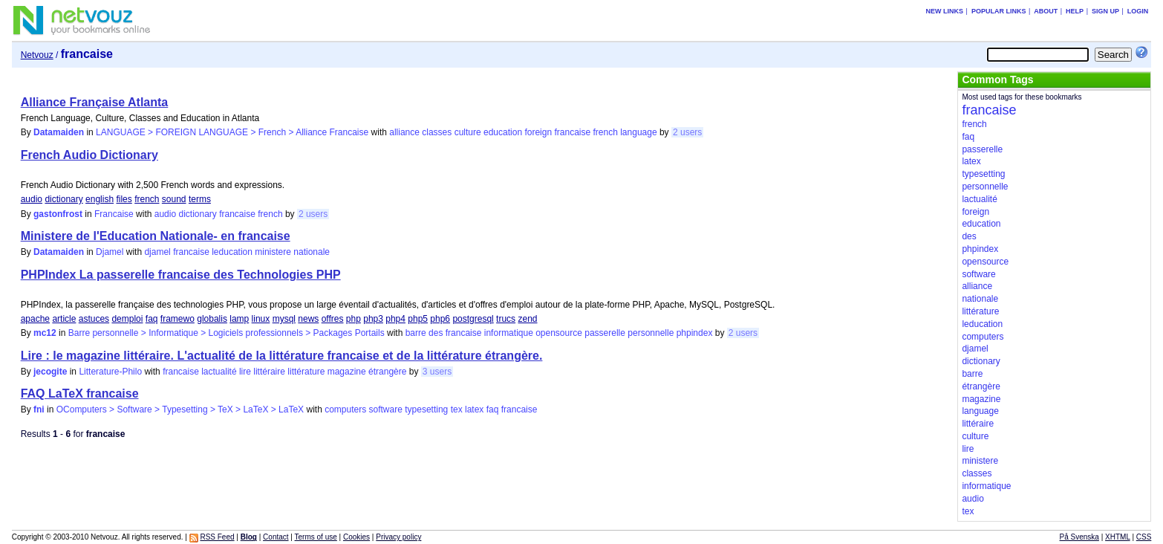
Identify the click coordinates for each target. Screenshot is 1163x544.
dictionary (63, 199)
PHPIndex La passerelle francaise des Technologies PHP (181, 274)
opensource (558, 333)
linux (261, 319)
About (1046, 11)
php (353, 319)
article (64, 319)
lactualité (218, 371)
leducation (232, 252)
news (308, 319)
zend (527, 319)
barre (415, 333)
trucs (505, 319)
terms (200, 199)
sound (174, 199)
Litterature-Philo (110, 371)
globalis (212, 319)
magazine (347, 371)
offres (333, 319)
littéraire (269, 371)
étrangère (387, 371)
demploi (127, 319)
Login (1138, 11)
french (605, 132)
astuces (94, 319)
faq (152, 319)
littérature (306, 371)
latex (474, 409)
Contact (275, 537)
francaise (572, 132)
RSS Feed (217, 537)
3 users (437, 371)
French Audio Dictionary (89, 155)
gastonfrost (57, 214)
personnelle (651, 333)
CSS (1144, 537)
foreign (538, 132)
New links (945, 11)
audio (31, 199)
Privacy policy (398, 537)
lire (245, 371)
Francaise (114, 214)
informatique (508, 333)
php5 (418, 319)
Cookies (356, 537)
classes (437, 132)
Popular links (998, 11)
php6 (440, 319)
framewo (177, 319)
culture (468, 132)
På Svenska (1079, 537)
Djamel (109, 252)
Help (1075, 11)
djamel (157, 252)
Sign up (1105, 11)
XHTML (1117, 537)
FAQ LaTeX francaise (80, 393)
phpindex (695, 333)
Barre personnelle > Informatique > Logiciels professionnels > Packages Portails (226, 333)
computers (345, 409)
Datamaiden (58, 132)
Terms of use (316, 537)
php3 (373, 319)
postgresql (472, 319)
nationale (311, 252)
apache (35, 319)
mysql (284, 319)
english (99, 199)
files (123, 199)
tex (457, 409)
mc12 (44, 333)
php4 (395, 319)
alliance (404, 132)
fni (39, 409)
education (502, 132)
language (638, 132)
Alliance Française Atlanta (95, 102)
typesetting (426, 409)
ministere (273, 252)
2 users (687, 132)
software (386, 409)
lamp (239, 319)
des (436, 333)
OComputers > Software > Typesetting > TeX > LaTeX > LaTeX (180, 409)
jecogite (50, 371)
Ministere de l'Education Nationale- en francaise (155, 236)
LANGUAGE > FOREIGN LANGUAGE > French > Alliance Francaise (232, 132)
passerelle (604, 333)
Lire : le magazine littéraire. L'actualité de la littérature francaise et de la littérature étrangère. (282, 355)
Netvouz (37, 55)
